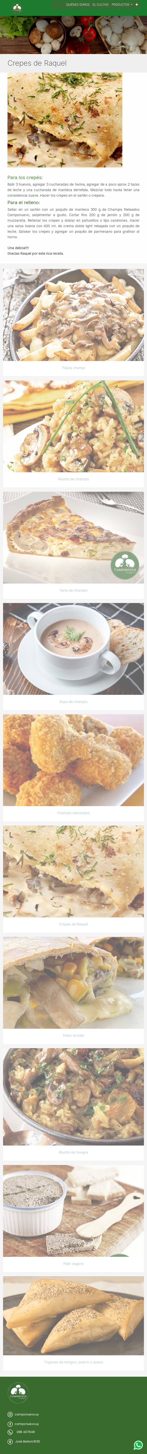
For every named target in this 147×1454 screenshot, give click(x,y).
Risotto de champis (73, 479)
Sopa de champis (74, 702)
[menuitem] (78, 5)
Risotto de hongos (73, 1152)
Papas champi (73, 368)
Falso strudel (73, 1036)
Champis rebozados (73, 813)
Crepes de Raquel (73, 924)
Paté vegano (73, 1264)
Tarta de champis (74, 591)
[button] (137, 5)
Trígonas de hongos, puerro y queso (73, 1362)
